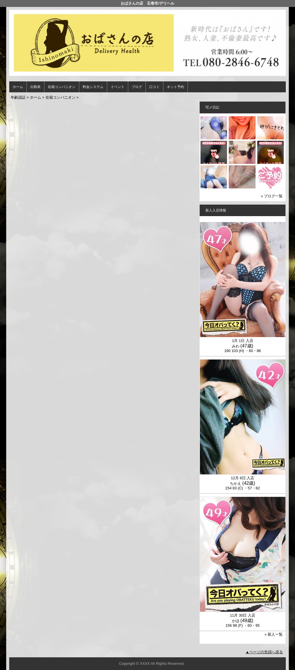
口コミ (154, 87)
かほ (235, 621)
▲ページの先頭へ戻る (264, 652)
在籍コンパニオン (61, 87)
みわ (235, 346)
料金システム (93, 87)
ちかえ (235, 483)
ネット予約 (175, 87)
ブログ (137, 87)
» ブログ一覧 (272, 196)
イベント (117, 87)
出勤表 (35, 87)
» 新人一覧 (273, 634)
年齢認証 (18, 97)
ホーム (18, 87)
